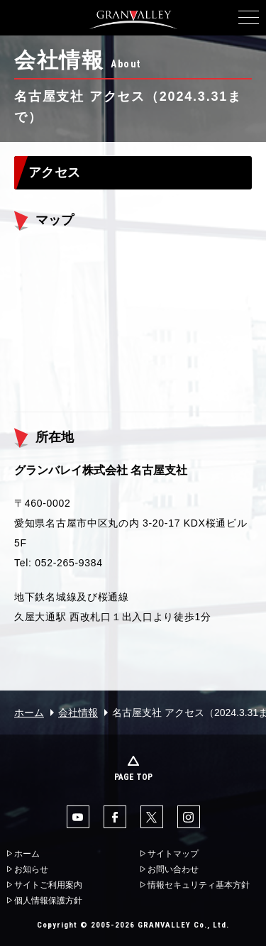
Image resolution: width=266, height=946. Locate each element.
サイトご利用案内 (48, 885)
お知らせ (31, 869)
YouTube (78, 816)
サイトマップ (173, 854)
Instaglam (188, 816)
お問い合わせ (173, 869)
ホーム (29, 712)
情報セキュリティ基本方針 (199, 885)
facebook (115, 816)
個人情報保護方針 (48, 901)
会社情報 (78, 712)
